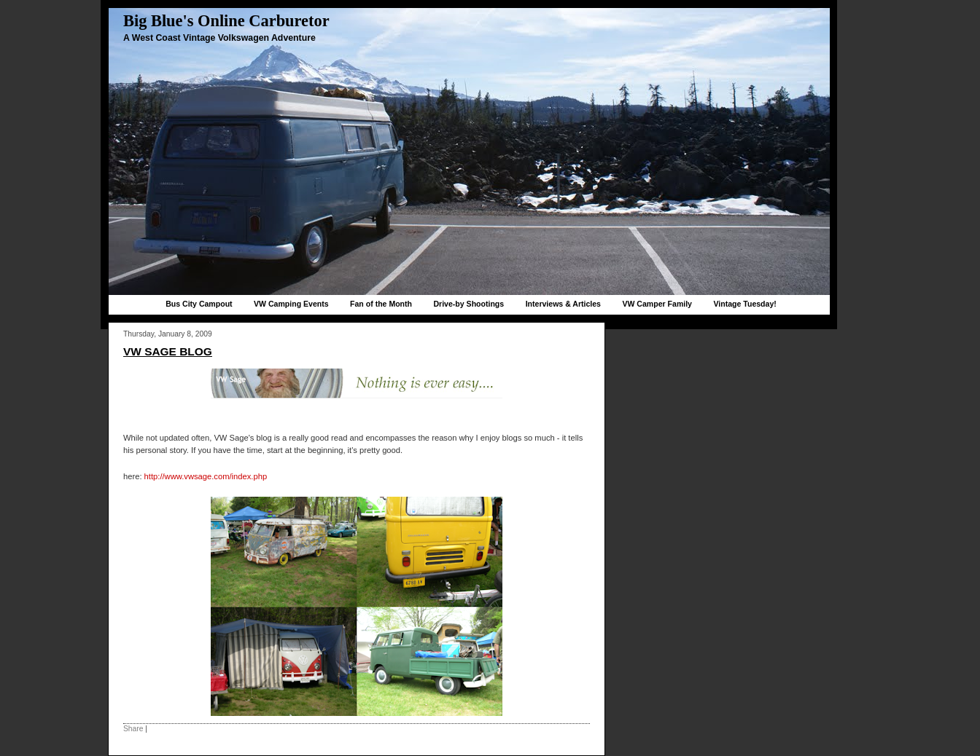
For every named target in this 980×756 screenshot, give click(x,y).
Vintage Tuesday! (744, 303)
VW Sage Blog (167, 351)
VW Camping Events (291, 303)
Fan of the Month (381, 303)
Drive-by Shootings (468, 303)
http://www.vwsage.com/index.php (206, 476)
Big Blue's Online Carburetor (226, 21)
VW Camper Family (657, 303)
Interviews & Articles (563, 303)
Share (133, 729)
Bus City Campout (199, 303)
